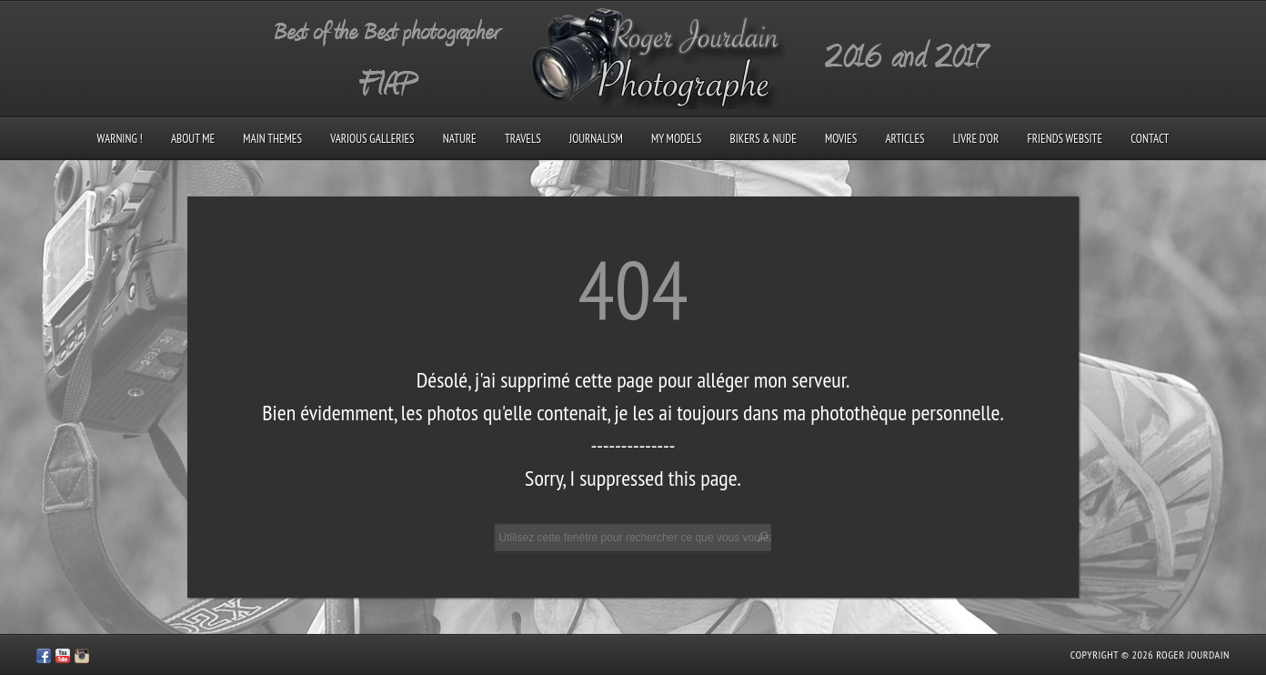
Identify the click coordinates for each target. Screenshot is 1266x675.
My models (676, 138)
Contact (1149, 138)
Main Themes (272, 138)
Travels (523, 138)
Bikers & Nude (763, 138)
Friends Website (1064, 138)
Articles (904, 138)
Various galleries (372, 138)
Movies (841, 138)
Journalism (596, 138)
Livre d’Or (976, 138)
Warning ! (120, 138)
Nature (460, 138)
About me (193, 138)
